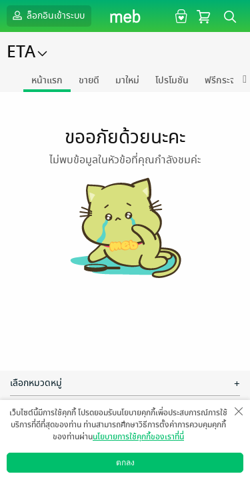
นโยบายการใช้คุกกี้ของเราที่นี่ (138, 437)
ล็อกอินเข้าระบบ (47, 15)
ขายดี (89, 80)
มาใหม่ (127, 80)
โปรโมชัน (172, 80)
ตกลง (125, 462)
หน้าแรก (47, 80)
